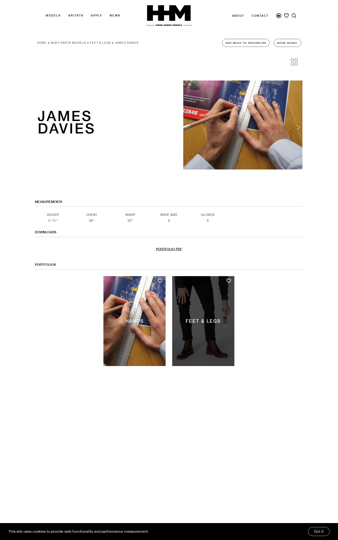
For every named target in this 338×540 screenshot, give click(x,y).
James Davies (126, 42)
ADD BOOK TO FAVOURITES (246, 42)
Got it (319, 531)
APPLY (96, 15)
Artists (75, 15)
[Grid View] (294, 62)
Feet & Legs (100, 42)
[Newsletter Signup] (278, 15)
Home (42, 42)
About (238, 15)
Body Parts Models (68, 42)
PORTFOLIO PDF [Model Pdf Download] (169, 249)
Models (53, 15)
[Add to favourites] (160, 281)
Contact (260, 15)
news (115, 15)
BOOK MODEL (287, 42)
